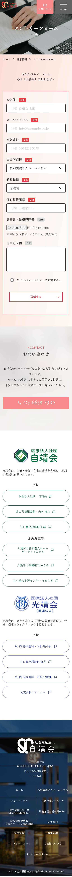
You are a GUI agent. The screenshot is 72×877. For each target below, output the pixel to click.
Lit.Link (36, 777)
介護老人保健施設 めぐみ (36, 565)
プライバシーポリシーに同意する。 (39, 280)
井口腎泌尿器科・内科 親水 (36, 512)
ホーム (7, 59)
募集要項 (53, 833)
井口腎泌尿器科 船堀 (36, 527)
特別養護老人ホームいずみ (53, 790)
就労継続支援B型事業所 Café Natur (19, 812)
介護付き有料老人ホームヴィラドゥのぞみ (36, 550)
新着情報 (53, 822)
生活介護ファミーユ (52, 801)
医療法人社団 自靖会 (36, 496)
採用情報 (22, 59)
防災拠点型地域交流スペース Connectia (19, 823)
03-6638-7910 (39, 772)
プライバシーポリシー (36, 855)
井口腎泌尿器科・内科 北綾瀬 (36, 677)
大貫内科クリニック (36, 693)
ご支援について (53, 844)
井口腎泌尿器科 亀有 (36, 662)
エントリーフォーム (19, 844)
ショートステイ (19, 801)
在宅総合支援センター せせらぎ (36, 581)
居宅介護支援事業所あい (53, 812)
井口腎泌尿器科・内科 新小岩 (36, 646)
